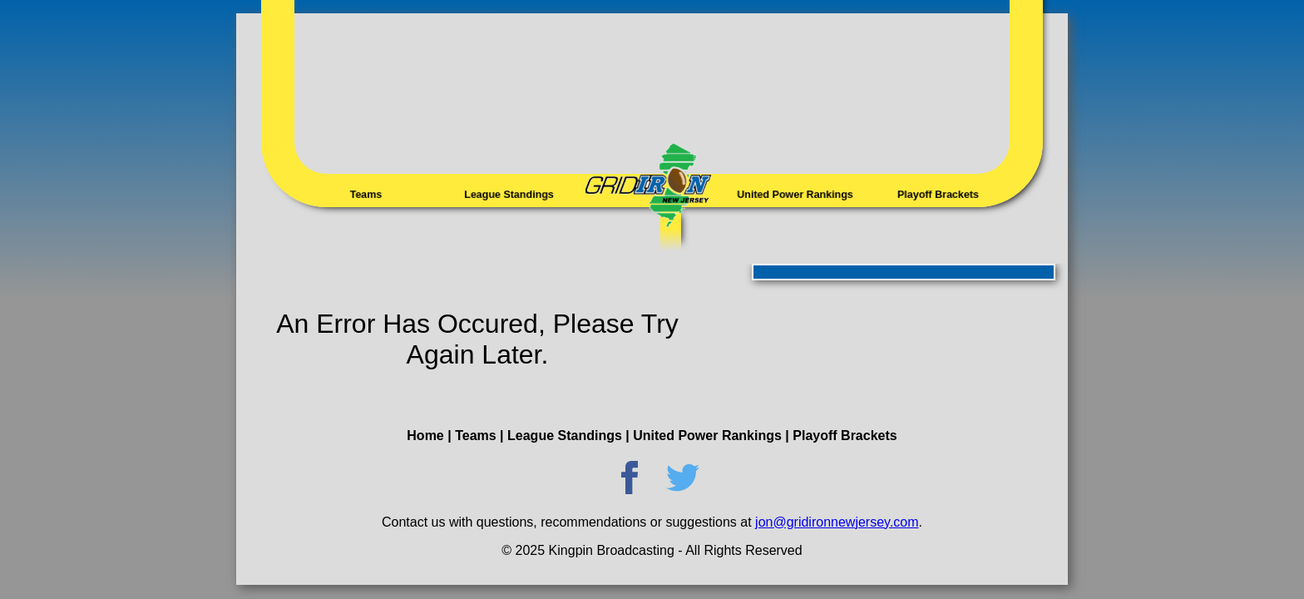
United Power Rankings (795, 194)
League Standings (509, 194)
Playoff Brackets (938, 194)
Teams (366, 194)
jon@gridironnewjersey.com (836, 522)
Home (425, 435)
